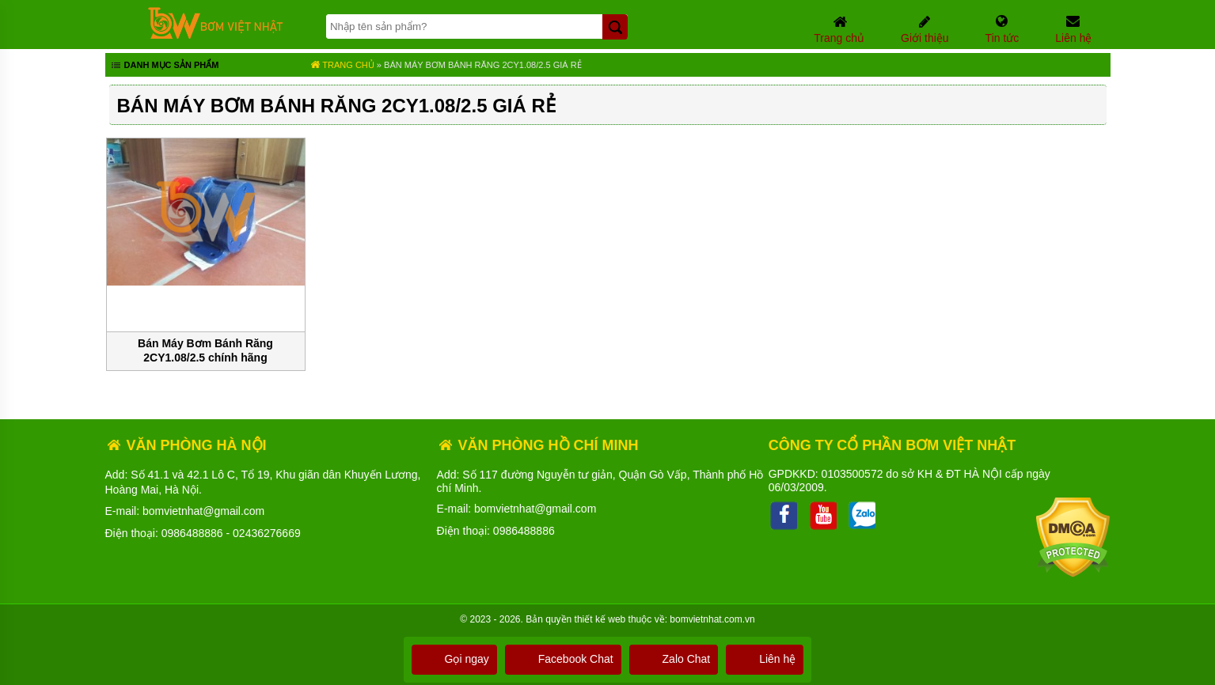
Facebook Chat (563, 659)
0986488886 (192, 533)
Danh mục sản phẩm (164, 66)
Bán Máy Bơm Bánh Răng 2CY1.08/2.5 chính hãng (205, 350)
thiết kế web (600, 619)
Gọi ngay (454, 659)
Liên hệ (764, 659)
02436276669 (267, 533)
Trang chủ (342, 65)
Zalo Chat (674, 659)
